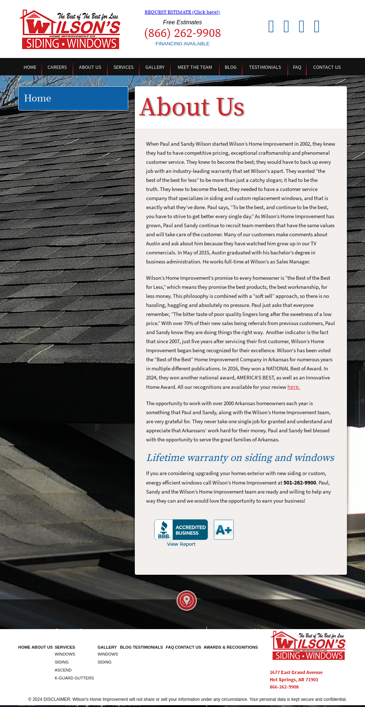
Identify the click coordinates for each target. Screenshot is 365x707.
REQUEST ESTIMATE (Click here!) (182, 12)
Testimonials (265, 67)
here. (293, 387)
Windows (65, 654)
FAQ (297, 67)
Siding (62, 662)
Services (123, 67)
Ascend (63, 670)
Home (30, 67)
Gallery (155, 67)
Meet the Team (195, 67)
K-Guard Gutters (74, 678)
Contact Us (327, 67)
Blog (231, 67)
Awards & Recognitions (231, 647)
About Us (90, 67)
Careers (57, 67)
